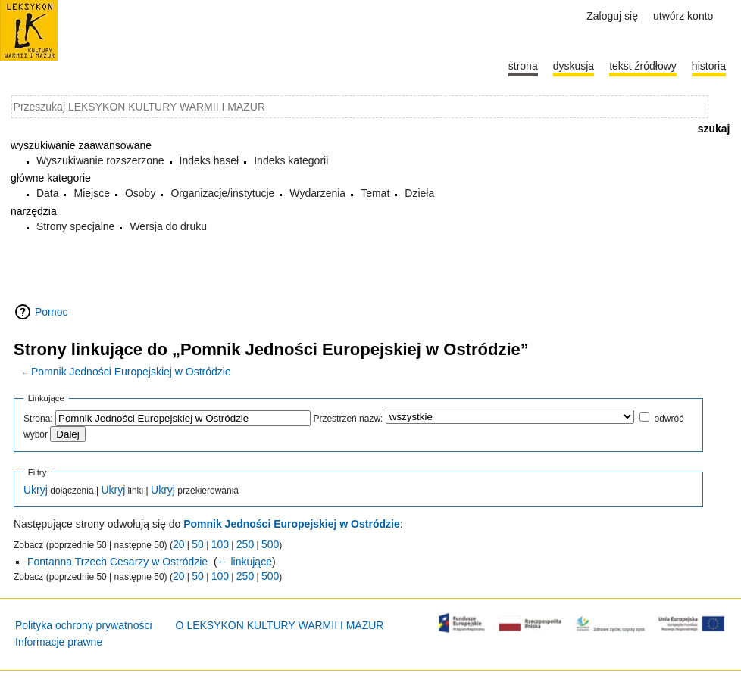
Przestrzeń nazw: (348, 418)
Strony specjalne (75, 226)
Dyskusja (573, 66)
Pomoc (51, 312)
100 (220, 544)
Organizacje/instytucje (222, 193)
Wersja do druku (168, 226)
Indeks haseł (209, 160)
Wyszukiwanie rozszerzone (100, 160)
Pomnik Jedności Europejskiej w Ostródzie (131, 372)
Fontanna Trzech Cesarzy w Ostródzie (117, 562)
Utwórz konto (683, 16)
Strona (523, 66)
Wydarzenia (317, 193)
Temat (375, 193)
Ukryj (35, 490)
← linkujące (244, 562)
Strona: (38, 418)
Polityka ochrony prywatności (83, 625)
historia (709, 66)
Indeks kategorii (291, 160)
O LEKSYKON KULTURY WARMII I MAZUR (280, 625)
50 (198, 544)
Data (47, 193)
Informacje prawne (58, 642)
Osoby (140, 193)
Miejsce (91, 193)
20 (179, 544)
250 (245, 544)
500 (270, 544)
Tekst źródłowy (643, 66)
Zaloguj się (612, 16)
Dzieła (419, 193)
